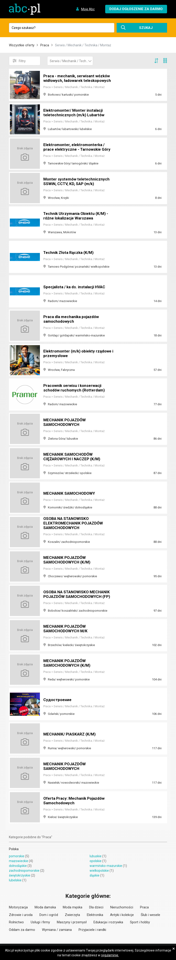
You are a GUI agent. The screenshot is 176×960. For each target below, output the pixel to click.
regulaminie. (110, 955)
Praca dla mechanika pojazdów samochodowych (72, 319)
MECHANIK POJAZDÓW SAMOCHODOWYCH (65, 422)
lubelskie (15, 880)
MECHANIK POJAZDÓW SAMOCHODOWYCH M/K (66, 628)
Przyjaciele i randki (92, 930)
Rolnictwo (16, 922)
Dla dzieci (96, 907)
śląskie (94, 875)
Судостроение (57, 699)
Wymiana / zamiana (57, 930)
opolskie (96, 861)
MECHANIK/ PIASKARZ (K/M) (71, 734)
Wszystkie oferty (21, 45)
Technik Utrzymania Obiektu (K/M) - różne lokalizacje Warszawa (77, 216)
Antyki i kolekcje (122, 915)
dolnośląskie (18, 866)
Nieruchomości (121, 907)
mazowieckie (18, 861)
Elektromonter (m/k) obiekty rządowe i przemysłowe (70, 353)
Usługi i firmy (40, 922)
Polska (14, 849)
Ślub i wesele (150, 915)
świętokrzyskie (19, 875)
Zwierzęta (72, 915)
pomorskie (16, 856)
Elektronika (95, 915)
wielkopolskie (99, 870)
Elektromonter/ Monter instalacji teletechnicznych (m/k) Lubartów (75, 112)
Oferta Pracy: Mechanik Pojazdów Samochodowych (75, 800)
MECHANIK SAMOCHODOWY (70, 493)
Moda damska (45, 907)
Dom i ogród (48, 915)
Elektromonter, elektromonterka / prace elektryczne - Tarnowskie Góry (78, 147)
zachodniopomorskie (24, 870)
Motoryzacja (18, 907)
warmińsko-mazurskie (106, 866)
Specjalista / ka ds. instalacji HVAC (76, 287)
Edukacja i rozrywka (108, 922)
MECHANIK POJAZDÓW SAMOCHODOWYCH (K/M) (68, 560)
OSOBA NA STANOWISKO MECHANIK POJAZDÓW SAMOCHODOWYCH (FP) (78, 594)
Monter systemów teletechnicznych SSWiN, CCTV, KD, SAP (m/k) (77, 181)
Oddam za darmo (22, 930)
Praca (44, 45)
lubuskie (96, 856)
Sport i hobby (140, 922)
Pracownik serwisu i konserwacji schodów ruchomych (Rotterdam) (75, 388)
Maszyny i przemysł (72, 922)
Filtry (19, 61)
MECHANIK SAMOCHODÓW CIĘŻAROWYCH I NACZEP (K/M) (73, 456)
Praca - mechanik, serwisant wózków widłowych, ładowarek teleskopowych (78, 76)
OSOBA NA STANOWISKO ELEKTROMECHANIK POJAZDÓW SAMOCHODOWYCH (74, 523)
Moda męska (72, 907)
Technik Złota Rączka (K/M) (70, 252)
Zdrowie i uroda (21, 915)
